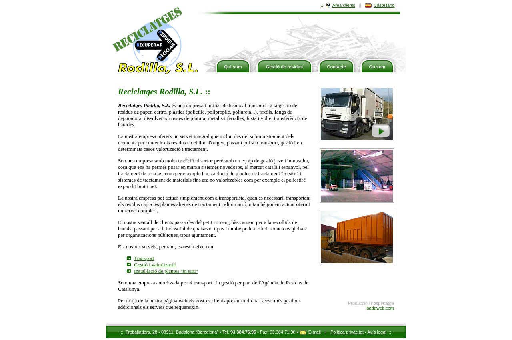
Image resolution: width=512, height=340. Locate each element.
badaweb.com (380, 308)
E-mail (310, 332)
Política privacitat (347, 332)
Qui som (233, 66)
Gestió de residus (284, 66)
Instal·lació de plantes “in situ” (166, 271)
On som (377, 66)
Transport (144, 258)
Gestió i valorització (155, 265)
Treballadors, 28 (141, 332)
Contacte (336, 66)
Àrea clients (338, 5)
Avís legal (376, 332)
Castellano (379, 5)
